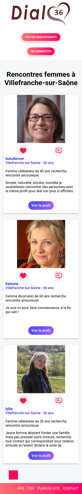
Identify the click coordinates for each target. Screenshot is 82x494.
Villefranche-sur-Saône (22, 163)
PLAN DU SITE (49, 488)
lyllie (9, 409)
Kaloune (11, 284)
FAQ (21, 488)
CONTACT (71, 488)
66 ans (48, 288)
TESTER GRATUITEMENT (41, 37)
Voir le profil (40, 205)
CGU (30, 488)
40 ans (48, 163)
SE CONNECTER (41, 51)
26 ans (48, 413)
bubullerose (14, 159)
